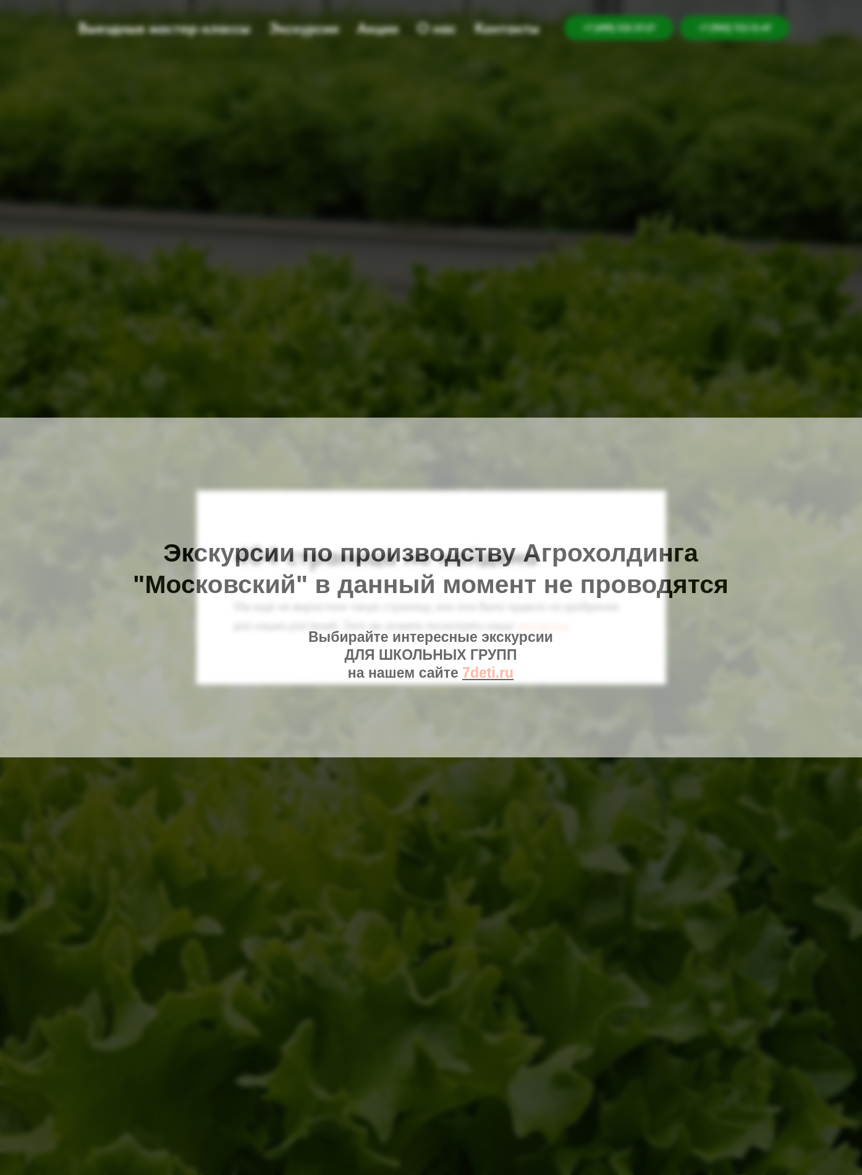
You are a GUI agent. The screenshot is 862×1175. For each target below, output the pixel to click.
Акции (378, 28)
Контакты (507, 28)
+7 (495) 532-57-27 (619, 28)
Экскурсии (304, 28)
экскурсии (542, 625)
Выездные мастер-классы (164, 28)
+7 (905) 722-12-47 (734, 28)
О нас (436, 28)
